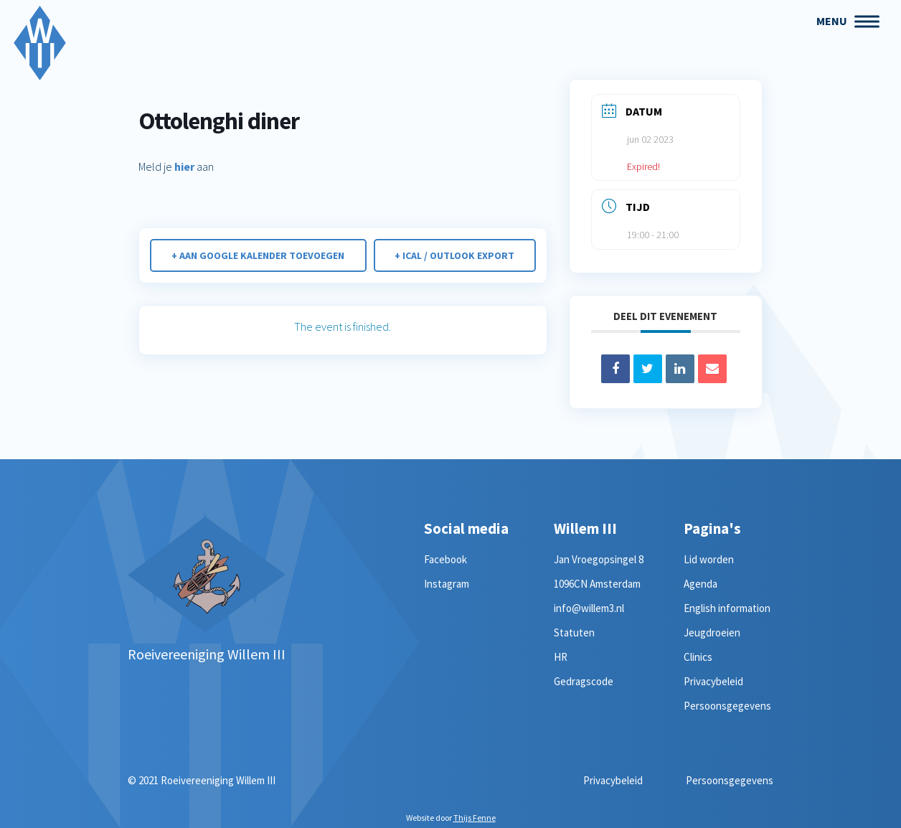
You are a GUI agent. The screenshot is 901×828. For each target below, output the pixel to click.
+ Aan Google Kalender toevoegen (257, 255)
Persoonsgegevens (727, 705)
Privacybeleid (713, 681)
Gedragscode (583, 681)
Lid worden (709, 559)
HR (560, 657)
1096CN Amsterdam (597, 584)
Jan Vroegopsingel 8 (598, 559)
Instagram (446, 584)
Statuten (574, 632)
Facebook (445, 559)
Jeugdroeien (712, 632)
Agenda (700, 584)
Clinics (698, 657)
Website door (451, 817)
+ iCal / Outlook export (454, 255)
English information (727, 608)
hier (184, 166)
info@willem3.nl (589, 608)
